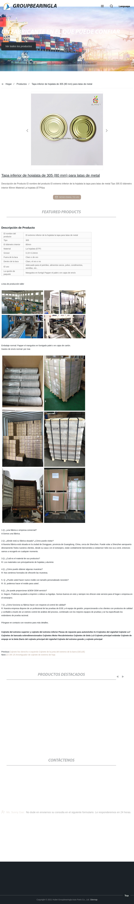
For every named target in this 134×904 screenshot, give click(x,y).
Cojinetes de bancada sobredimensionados (21, 635)
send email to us (67, 197)
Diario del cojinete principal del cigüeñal (38, 639)
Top (127, 895)
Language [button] (124, 6)
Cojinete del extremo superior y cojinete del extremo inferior (29, 632)
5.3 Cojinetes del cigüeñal (106, 632)
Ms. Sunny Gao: (13, 817)
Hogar (9, 84)
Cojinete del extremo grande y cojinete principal (79, 639)
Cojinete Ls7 (124, 632)
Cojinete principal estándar (107, 635)
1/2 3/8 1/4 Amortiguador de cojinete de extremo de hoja (30, 655)
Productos (22, 84)
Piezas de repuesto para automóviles (76, 632)
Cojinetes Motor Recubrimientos (58, 635)
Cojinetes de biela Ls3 (84, 635)
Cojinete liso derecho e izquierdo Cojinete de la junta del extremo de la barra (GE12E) (47, 652)
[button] (102, 6)
